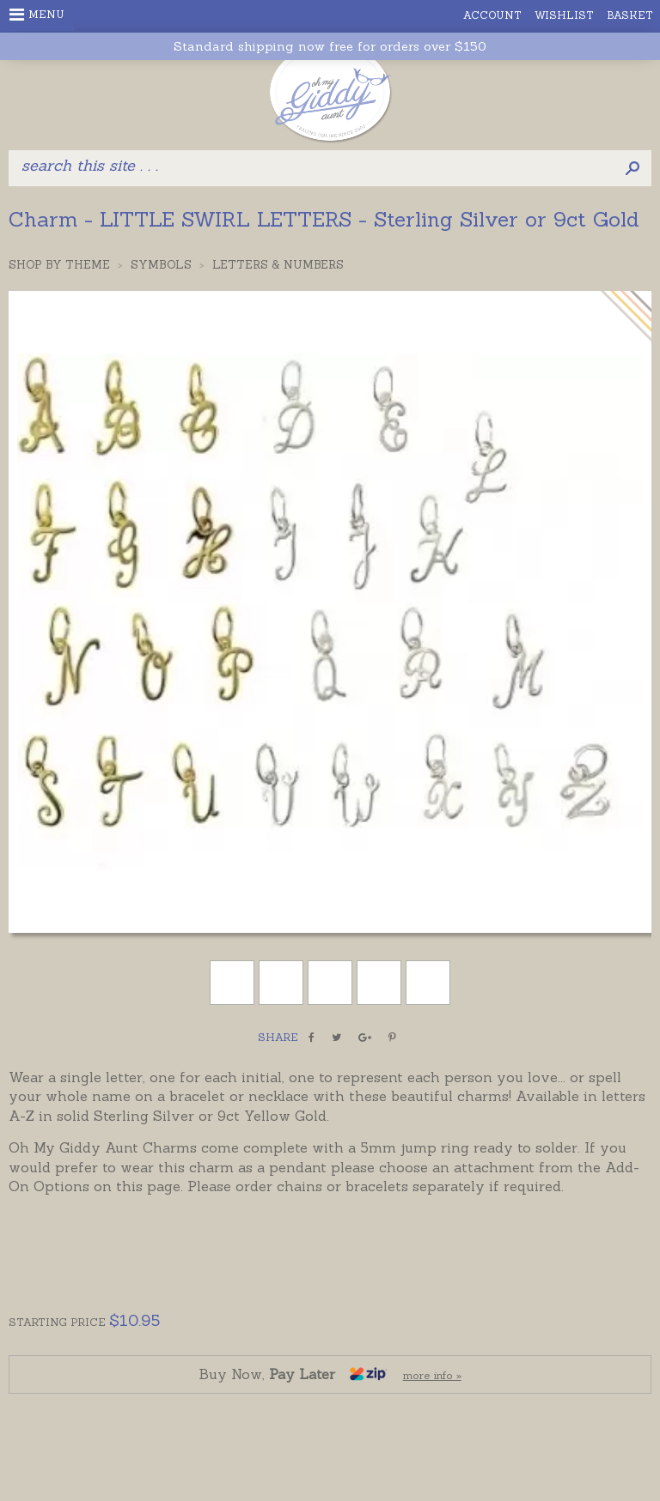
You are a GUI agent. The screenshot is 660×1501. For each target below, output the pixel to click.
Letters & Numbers (278, 264)
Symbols (161, 264)
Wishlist (564, 15)
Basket (630, 15)
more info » (432, 1375)
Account (492, 15)
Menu (36, 14)
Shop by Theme (59, 264)
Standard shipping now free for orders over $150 (330, 46)
